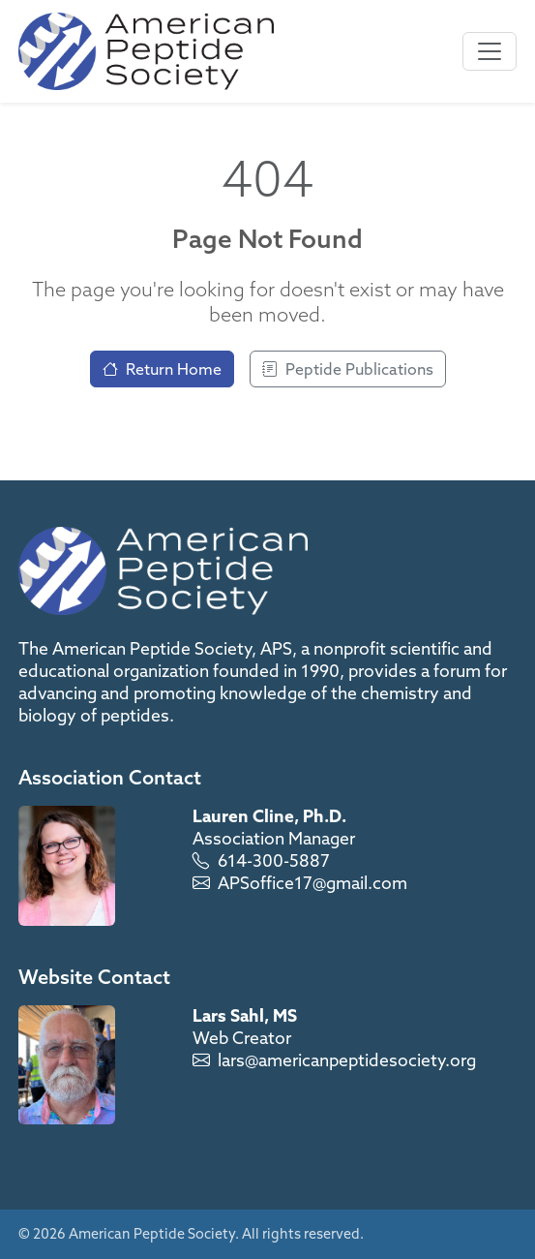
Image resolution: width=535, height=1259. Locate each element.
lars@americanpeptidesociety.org (347, 1060)
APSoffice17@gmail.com (312, 883)
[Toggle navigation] (489, 51)
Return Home (162, 369)
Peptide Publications (347, 369)
